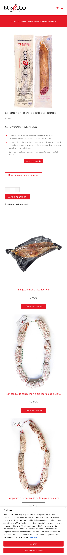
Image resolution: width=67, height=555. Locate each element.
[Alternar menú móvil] (62, 8)
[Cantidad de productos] (12, 189)
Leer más (34, 537)
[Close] (65, 507)
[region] (33, 531)
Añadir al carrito (17, 197)
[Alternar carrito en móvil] (57, 8)
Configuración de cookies (33, 550)
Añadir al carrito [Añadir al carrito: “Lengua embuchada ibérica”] (33, 306)
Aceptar (33, 544)
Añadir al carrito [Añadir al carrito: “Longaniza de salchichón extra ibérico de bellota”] (33, 411)
